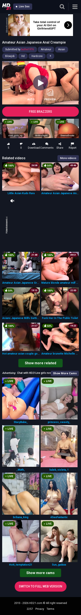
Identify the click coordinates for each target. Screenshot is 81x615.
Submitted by (19, 49)
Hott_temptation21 (20, 564)
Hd (23, 56)
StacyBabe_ (21, 422)
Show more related (40, 363)
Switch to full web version (40, 586)
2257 (30, 608)
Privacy (39, 608)
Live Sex (23, 6)
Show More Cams (65, 373)
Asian (61, 49)
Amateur (46, 49)
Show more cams (40, 573)
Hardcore (37, 56)
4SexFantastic (59, 517)
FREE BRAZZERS (40, 111)
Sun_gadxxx (59, 564)
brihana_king (20, 517)
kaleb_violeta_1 (59, 469)
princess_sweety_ (59, 422)
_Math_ (20, 469)
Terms (50, 608)
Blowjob (9, 56)
